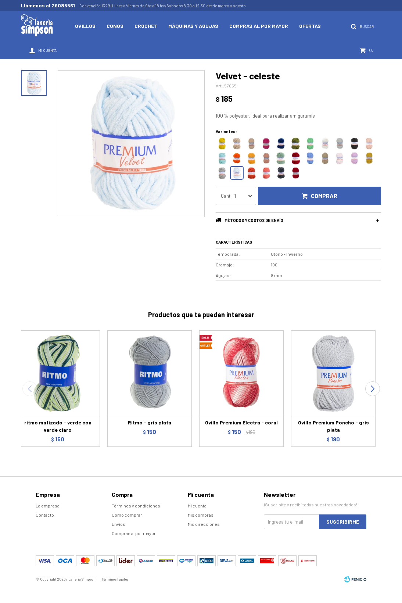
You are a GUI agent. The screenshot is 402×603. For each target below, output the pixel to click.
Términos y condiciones (136, 505)
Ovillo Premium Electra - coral (241, 422)
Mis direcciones (204, 524)
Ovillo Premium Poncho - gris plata (333, 426)
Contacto (45, 514)
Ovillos (85, 26)
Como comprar (127, 514)
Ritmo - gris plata (149, 422)
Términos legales (115, 579)
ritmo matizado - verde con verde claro (57, 426)
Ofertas (310, 26)
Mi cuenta (197, 505)
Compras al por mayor (258, 26)
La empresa (48, 505)
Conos (115, 26)
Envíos (118, 524)
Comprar (324, 195)
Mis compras (200, 514)
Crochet (145, 26)
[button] (372, 389)
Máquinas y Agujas (193, 26)
